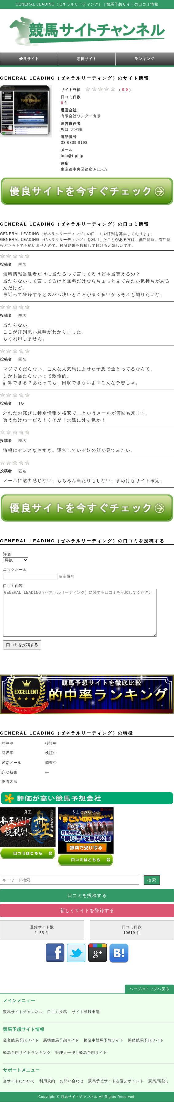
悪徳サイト (87, 59)
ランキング (144, 59)
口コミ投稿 (57, 1021)
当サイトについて (19, 1090)
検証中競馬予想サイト (104, 1049)
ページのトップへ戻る (149, 998)
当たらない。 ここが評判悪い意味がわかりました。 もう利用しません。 (45, 332)
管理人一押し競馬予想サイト (81, 1062)
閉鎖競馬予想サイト (146, 1049)
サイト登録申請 (86, 1021)
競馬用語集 (158, 1090)
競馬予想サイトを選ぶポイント (116, 1090)
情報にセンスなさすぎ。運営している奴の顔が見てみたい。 (69, 450)
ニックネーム (15, 569)
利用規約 (47, 1090)
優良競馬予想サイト (21, 1049)
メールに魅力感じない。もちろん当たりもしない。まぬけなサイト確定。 (84, 480)
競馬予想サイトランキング (27, 1062)
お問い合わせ (72, 1090)
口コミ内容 (13, 586)
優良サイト (29, 59)
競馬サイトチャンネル (23, 1021)
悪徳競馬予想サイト (61, 1049)
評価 (7, 554)
